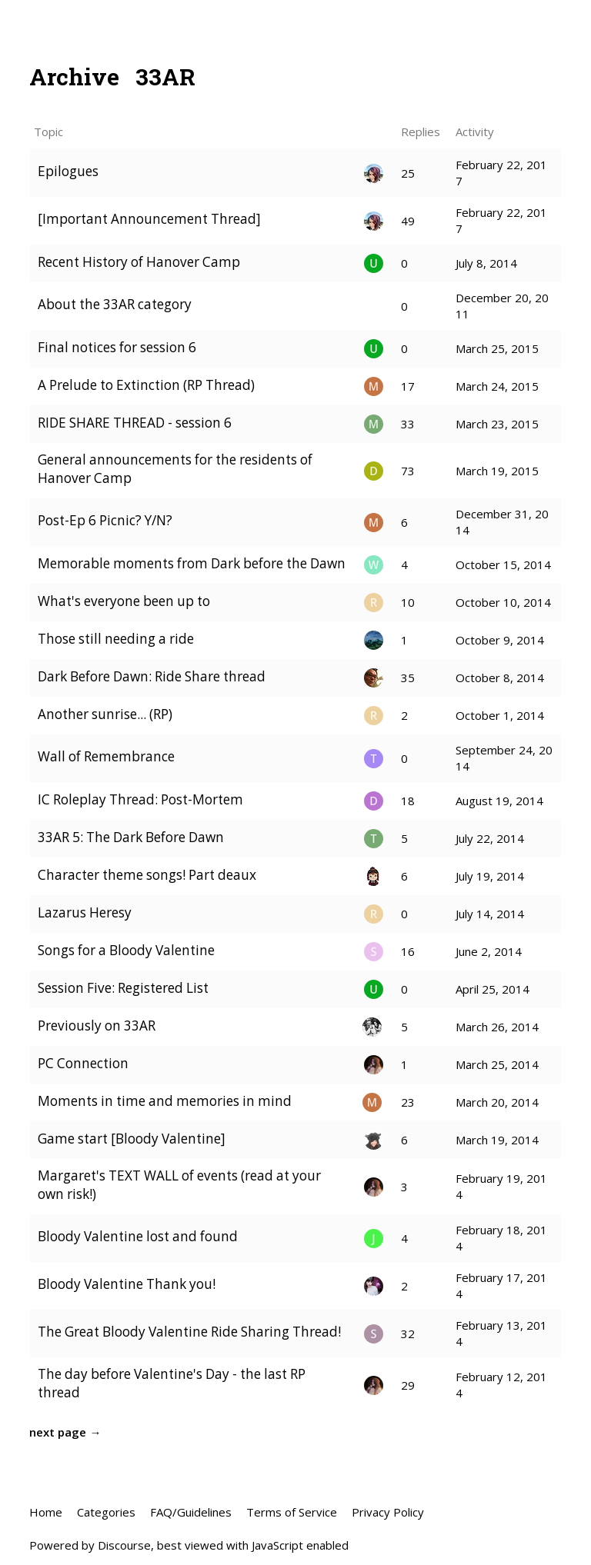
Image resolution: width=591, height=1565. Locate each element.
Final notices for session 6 (117, 347)
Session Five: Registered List (123, 988)
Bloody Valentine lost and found (138, 1236)
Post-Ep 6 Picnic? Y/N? (105, 520)
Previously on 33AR (96, 1025)
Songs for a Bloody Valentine (126, 950)
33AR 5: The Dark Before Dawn (131, 837)
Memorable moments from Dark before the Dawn (192, 563)
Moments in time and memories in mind (165, 1101)
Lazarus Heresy (85, 912)
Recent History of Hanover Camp (139, 262)
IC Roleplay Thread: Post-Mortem (140, 799)
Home (45, 1512)
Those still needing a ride (116, 639)
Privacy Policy (388, 1512)
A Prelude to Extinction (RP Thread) (146, 385)
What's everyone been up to (124, 601)
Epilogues (68, 171)
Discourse (124, 1545)
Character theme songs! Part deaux (147, 875)
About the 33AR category (115, 304)
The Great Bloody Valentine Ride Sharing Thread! (189, 1331)
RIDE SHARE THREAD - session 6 (135, 422)
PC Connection (83, 1063)
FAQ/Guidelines (191, 1512)
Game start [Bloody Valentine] (131, 1138)
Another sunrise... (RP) (105, 714)
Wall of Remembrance (106, 756)
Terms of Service (291, 1512)
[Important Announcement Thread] (149, 219)
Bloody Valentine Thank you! (126, 1284)
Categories (106, 1512)
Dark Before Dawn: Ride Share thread (151, 676)
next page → (65, 1432)
